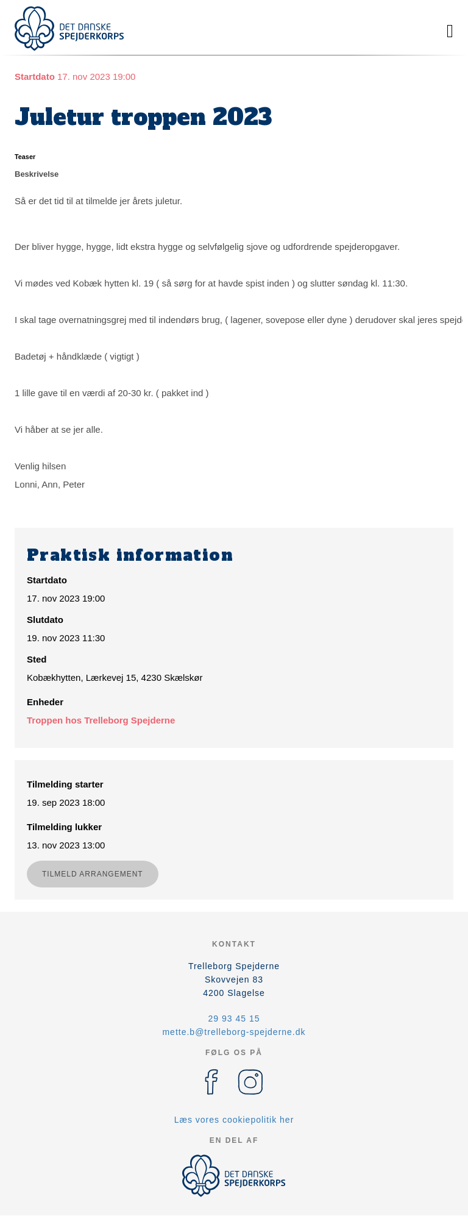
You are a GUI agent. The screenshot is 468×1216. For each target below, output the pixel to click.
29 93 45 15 (234, 1018)
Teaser (25, 156)
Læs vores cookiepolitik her (234, 1120)
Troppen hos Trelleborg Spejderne (101, 720)
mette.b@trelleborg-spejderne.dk (233, 1032)
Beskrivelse (36, 174)
